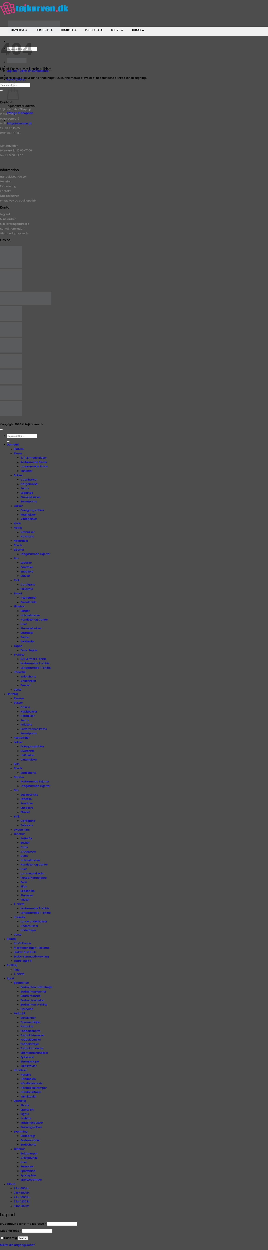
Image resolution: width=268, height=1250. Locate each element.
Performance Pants (34, 729)
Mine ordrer (8, 219)
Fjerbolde (27, 1009)
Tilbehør (19, 606)
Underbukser (29, 926)
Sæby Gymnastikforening (31, 957)
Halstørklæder (30, 615)
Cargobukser (29, 484)
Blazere (19, 449)
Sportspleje (28, 1175)
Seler (24, 882)
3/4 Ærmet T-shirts (33, 659)
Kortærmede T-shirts (35, 663)
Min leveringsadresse (14, 224)
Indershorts (28, 677)
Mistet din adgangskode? (17, 1245)
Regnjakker (28, 515)
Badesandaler (30, 1140)
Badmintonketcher (33, 992)
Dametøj (19, 30)
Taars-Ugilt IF (23, 961)
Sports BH (27, 1110)
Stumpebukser (31, 497)
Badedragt (28, 1136)
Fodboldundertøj (32, 1048)
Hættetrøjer (28, 598)
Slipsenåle (28, 891)
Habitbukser (29, 712)
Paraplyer (27, 1166)
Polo (16, 764)
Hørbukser (28, 716)
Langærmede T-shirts (36, 668)
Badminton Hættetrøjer (36, 987)
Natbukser (28, 532)
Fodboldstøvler (31, 1040)
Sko (16, 558)
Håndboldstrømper (34, 1088)
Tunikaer (26, 471)
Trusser (26, 685)
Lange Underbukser (34, 921)
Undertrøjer (28, 681)
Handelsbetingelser (13, 177)
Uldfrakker (28, 755)
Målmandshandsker (34, 1053)
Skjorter (19, 550)
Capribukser (29, 480)
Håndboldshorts (32, 1083)
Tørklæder (28, 641)
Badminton (21, 983)
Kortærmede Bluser (34, 462)
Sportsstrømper (31, 1180)
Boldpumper (29, 1153)
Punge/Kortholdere (34, 878)
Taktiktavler (29, 1066)
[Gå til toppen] (1, 429)
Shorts (18, 545)
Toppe (18, 646)
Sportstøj (20, 1101)
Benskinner (28, 1018)
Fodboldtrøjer (30, 1044)
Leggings (27, 493)
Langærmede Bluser (34, 466)
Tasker (25, 637)
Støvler (25, 576)
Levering (6, 181)
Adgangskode (11, 1231)
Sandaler (27, 567)
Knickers (26, 725)
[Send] (1, 90)
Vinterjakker (29, 519)
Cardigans (28, 585)
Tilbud (138, 30)
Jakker (18, 506)
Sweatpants (29, 501)
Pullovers (27, 589)
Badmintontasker (32, 1000)
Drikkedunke (29, 1158)
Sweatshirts (28, 602)
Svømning (21, 1132)
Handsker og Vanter (34, 620)
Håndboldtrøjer (31, 1092)
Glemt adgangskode (14, 233)
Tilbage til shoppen (20, 113)
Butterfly (26, 838)
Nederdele (21, 541)
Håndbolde (28, 1079)
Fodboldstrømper (32, 1035)
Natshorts (27, 536)
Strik (17, 580)
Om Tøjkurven (9, 196)
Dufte (24, 856)
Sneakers (27, 572)
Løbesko (26, 563)
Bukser (18, 475)
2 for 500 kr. (22, 1193)
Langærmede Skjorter (35, 554)
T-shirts (19, 655)
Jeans (25, 488)
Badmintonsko (31, 996)
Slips (24, 886)
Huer (24, 624)
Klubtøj (69, 30)
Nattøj (18, 528)
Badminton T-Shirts (34, 1005)
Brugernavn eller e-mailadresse (23, 1224)
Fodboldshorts (30, 1031)
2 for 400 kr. (22, 1188)
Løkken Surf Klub (25, 952)
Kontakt (5, 191)
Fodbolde (27, 1026)
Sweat (18, 593)
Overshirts (28, 751)
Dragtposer (28, 852)
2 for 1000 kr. (22, 1197)
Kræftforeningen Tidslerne (32, 948)
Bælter (25, 611)
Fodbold (19, 1013)
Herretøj (44, 30)
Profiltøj (94, 30)
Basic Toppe (29, 650)
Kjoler (17, 523)
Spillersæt (27, 1057)
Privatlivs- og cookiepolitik (18, 201)
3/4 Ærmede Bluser (34, 458)
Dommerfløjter (31, 1022)
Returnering (8, 186)
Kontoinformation (12, 229)
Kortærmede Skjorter (35, 781)
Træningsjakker (31, 1127)
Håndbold (20, 1070)
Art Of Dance (22, 943)
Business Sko (29, 795)
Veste (17, 690)
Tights (25, 1114)
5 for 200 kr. (22, 1206)
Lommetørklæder (32, 873)
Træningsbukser (32, 1123)
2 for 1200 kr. (22, 1202)
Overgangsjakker (32, 510)
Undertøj (19, 672)
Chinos (25, 707)
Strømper (27, 633)
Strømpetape (30, 1061)
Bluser (18, 453)
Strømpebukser (31, 628)
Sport (117, 30)
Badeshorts (28, 773)
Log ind (5, 214)
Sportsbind (28, 1171)
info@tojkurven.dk (19, 123)
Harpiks (26, 1075)
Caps (24, 847)
